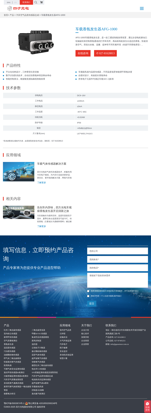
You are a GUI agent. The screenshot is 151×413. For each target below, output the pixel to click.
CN (15, 2)
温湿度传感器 (9, 348)
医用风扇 (8, 365)
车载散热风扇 (37, 386)
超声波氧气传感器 (39, 358)
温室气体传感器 (38, 355)
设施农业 (63, 337)
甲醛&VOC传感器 (39, 333)
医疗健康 (63, 348)
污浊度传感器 (9, 351)
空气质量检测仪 (10, 341)
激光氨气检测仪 (38, 394)
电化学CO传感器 (39, 369)
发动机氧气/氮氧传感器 (14, 383)
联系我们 (26, 2)
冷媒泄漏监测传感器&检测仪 (16, 376)
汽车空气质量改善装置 (13, 379)
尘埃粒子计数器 (38, 348)
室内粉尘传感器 (10, 333)
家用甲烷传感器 (10, 337)
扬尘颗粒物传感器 (39, 351)
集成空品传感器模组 (40, 337)
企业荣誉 (85, 344)
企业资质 (85, 341)
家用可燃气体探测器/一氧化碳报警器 (17, 388)
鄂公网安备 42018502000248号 (41, 403)
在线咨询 (83, 53)
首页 (6, 15)
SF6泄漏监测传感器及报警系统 (45, 372)
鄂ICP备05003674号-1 (14, 403)
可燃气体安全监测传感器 (14, 369)
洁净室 (62, 333)
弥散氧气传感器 (38, 362)
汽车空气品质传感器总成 (27, 15)
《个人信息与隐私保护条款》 (111, 296)
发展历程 (85, 337)
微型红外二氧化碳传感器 (42, 365)
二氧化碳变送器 (38, 330)
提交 (91, 303)
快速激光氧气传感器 (12, 362)
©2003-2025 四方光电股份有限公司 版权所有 (24, 407)
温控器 (34, 344)
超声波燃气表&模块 (40, 383)
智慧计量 (63, 358)
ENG (9, 2)
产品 (12, 15)
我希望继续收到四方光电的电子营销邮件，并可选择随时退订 (112, 291)
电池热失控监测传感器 (41, 379)
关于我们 (86, 325)
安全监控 (63, 351)
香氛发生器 (8, 344)
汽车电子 (63, 344)
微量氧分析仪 (9, 394)
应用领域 (65, 325)
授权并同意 (105, 296)
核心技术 (85, 333)
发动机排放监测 (66, 355)
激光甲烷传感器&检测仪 (14, 372)
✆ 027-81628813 (105, 53)
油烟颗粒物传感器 (11, 355)
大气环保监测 (65, 341)
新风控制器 (36, 341)
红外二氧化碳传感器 (12, 330)
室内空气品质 (65, 330)
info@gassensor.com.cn (119, 344)
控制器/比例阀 (38, 390)
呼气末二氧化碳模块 (12, 358)
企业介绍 (85, 330)
